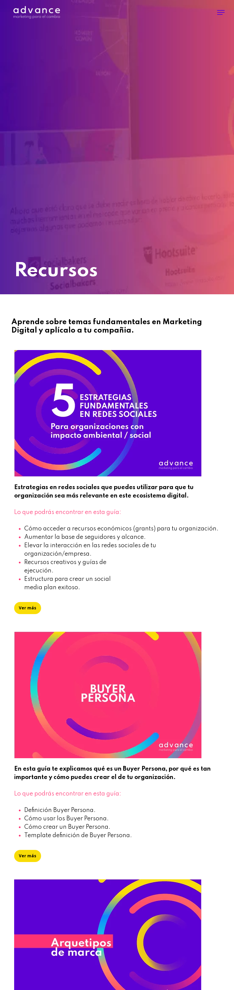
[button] (221, 12)
